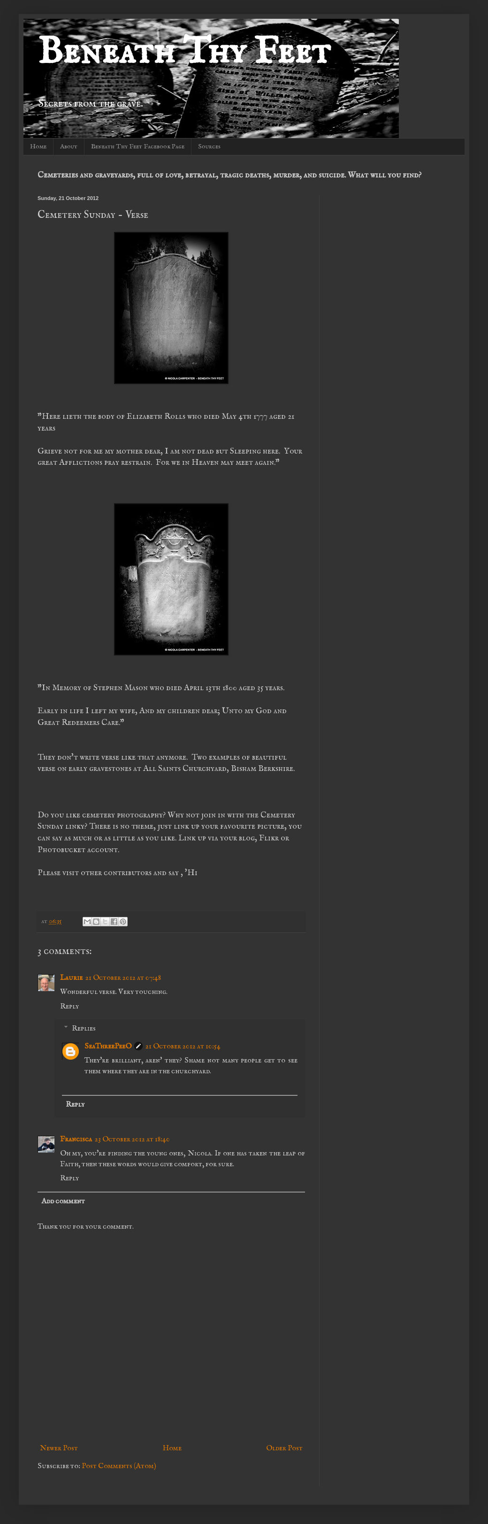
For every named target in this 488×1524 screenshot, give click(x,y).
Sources (209, 146)
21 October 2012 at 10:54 (183, 1046)
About (68, 146)
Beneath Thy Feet (184, 53)
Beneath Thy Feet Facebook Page (137, 146)
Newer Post (59, 1448)
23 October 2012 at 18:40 (132, 1139)
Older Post (284, 1448)
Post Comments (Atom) (119, 1466)
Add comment (63, 1201)
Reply (69, 1006)
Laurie (71, 978)
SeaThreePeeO (107, 1046)
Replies (84, 1028)
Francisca (76, 1139)
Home (38, 146)
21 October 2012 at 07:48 (123, 978)
